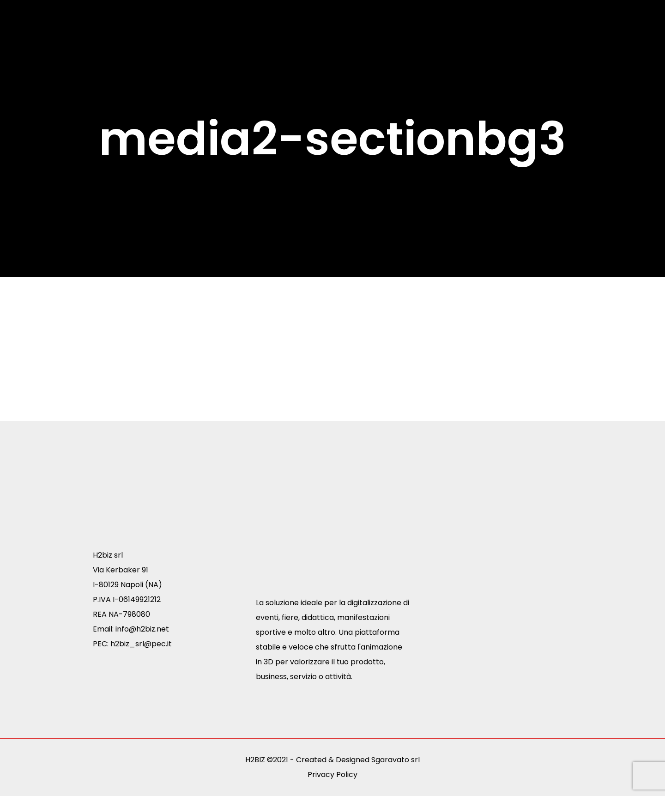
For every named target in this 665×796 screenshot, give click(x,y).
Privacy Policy (332, 774)
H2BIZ (255, 759)
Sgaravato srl (395, 759)
